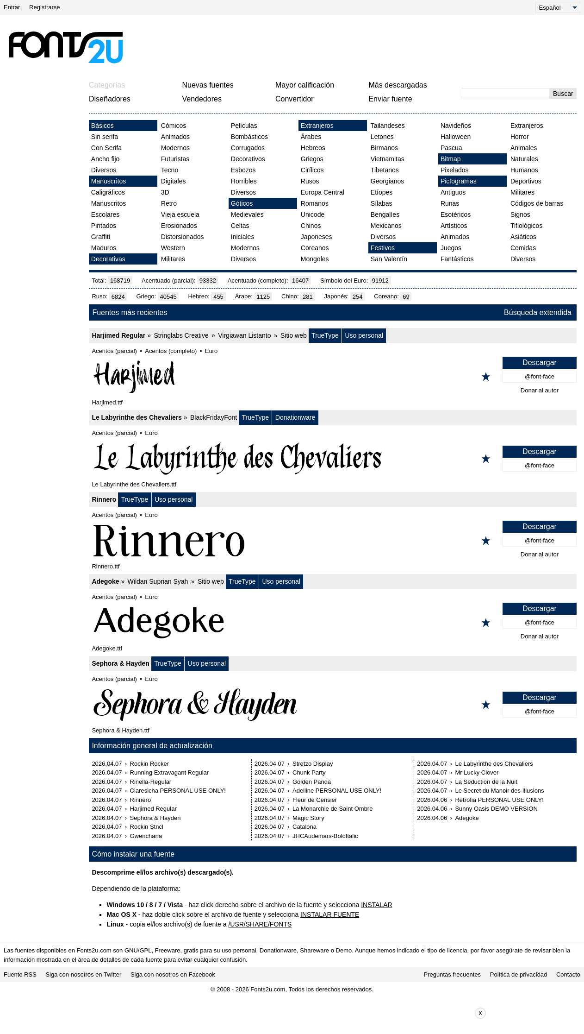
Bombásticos (249, 136)
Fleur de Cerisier (314, 799)
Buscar (563, 93)
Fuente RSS (20, 974)
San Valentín (389, 259)
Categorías (107, 85)
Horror (519, 136)
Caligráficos (108, 192)
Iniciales (243, 236)
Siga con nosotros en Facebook (172, 974)
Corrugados (248, 147)
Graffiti (100, 236)
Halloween (456, 136)
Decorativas (108, 259)
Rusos (310, 181)
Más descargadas (397, 85)
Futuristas (175, 159)
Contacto (568, 974)
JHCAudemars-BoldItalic (325, 835)
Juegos (451, 248)
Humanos (524, 170)
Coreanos (315, 248)
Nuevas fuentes (207, 85)
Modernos (175, 147)
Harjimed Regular (118, 335)
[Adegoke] (333, 622)
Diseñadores (109, 99)
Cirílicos (312, 170)
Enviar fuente (390, 99)
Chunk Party (309, 772)
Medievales (247, 214)
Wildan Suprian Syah (158, 581)
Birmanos (384, 147)
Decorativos (248, 159)
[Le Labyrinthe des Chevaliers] (333, 458)
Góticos (242, 203)
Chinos (311, 225)
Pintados (103, 225)
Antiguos (453, 192)
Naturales (524, 159)
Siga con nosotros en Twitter (83, 974)
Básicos (102, 125)
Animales (523, 147)
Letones (382, 136)
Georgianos (387, 181)
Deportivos (525, 181)
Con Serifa (106, 147)
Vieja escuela (180, 214)
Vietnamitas (387, 159)
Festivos (383, 248)
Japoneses (316, 236)
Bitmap (451, 159)
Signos (520, 214)
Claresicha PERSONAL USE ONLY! (178, 790)
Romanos (315, 203)
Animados (175, 136)
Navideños (456, 125)
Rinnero (104, 499)
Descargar (539, 362)
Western (173, 248)
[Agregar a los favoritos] (485, 376)
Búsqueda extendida (538, 312)
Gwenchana (146, 835)
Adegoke (105, 581)
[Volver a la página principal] (65, 47)
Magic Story (308, 817)
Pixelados (455, 170)
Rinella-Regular (151, 781)
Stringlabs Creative (181, 335)
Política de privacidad (518, 974)
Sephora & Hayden (120, 663)
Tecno (169, 170)
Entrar (12, 7)
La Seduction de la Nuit (486, 781)
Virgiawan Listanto (244, 335)
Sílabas (381, 203)
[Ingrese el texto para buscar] (506, 93)
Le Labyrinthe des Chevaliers (137, 417)
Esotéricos (456, 214)
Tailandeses (388, 125)
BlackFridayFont (213, 417)
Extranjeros (317, 125)
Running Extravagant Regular (169, 772)
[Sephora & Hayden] (333, 704)
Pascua (451, 147)
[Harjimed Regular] (333, 376)
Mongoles (315, 259)
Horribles (244, 181)
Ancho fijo (105, 159)
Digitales (173, 181)
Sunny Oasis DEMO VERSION (496, 808)
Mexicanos (386, 225)
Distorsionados (182, 236)
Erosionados (179, 225)
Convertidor (294, 99)
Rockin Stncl (146, 826)
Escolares (105, 214)
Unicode (312, 214)
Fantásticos (457, 259)
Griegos (312, 159)
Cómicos (173, 125)
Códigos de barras (536, 203)
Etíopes (381, 192)
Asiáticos (523, 236)
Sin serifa (104, 136)
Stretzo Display (312, 763)
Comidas (523, 248)
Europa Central (322, 192)
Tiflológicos (526, 225)
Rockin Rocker (149, 763)
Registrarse (44, 7)
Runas (450, 203)
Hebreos (313, 147)
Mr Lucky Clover (476, 772)
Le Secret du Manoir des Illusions (499, 790)
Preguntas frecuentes (452, 974)
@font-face (539, 376)
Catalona (304, 826)
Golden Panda (311, 781)
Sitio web (293, 335)
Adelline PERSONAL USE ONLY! (336, 790)
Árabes (311, 136)
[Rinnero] (333, 540)
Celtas (240, 225)
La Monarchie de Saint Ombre (332, 808)
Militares (173, 259)
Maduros (103, 248)
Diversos (103, 170)
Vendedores (201, 99)
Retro (169, 203)
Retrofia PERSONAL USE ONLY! (499, 799)
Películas (244, 125)
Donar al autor (540, 390)
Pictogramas (459, 181)
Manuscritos (108, 181)
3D (165, 192)
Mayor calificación (304, 85)
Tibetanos (385, 170)
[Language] (557, 7)
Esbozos (243, 170)
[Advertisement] (353, 47)
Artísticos (454, 225)
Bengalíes (385, 214)
